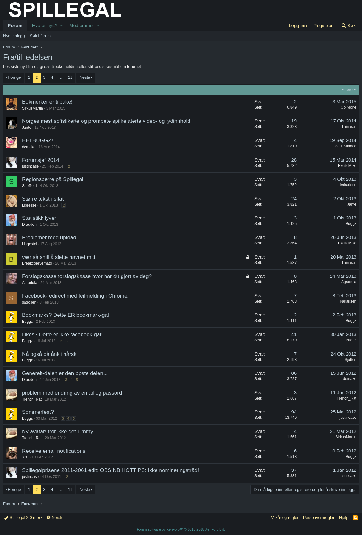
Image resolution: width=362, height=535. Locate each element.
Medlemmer (81, 25)
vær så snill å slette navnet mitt (59, 257)
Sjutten (350, 359)
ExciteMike (347, 165)
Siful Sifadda (345, 146)
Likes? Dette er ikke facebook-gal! (62, 335)
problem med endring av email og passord (72, 393)
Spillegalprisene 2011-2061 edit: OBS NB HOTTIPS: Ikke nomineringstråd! (110, 470)
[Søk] (348, 25)
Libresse (29, 205)
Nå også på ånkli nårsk (49, 354)
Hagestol (29, 244)
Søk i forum (40, 35)
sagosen (29, 302)
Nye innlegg (14, 35)
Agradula (348, 282)
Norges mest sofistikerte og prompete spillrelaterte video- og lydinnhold (106, 121)
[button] (62, 25)
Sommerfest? (38, 412)
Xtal (25, 457)
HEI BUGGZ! (37, 141)
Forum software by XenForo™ (181, 529)
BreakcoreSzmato (37, 263)
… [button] (61, 77)
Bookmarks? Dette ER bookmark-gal (65, 315)
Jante (26, 127)
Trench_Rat (32, 399)
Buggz (350, 223)
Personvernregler (319, 517)
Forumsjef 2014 (40, 160)
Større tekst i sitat (43, 199)
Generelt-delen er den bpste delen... (65, 373)
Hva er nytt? (45, 25)
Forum (15, 25)
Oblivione (348, 107)
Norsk (54, 517)
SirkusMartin (32, 108)
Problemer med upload (49, 238)
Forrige (14, 77)
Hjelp (343, 517)
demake (29, 147)
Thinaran (348, 126)
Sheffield (29, 186)
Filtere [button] (346, 89)
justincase (347, 417)
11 (70, 77)
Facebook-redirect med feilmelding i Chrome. (75, 296)
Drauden (29, 224)
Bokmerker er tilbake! (47, 102)
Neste (84, 77)
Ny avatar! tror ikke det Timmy (57, 432)
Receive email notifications (54, 451)
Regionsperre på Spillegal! (53, 179)
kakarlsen (348, 185)
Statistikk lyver (39, 218)
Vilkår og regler (284, 517)
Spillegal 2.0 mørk (23, 517)
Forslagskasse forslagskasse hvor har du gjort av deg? (87, 276)
